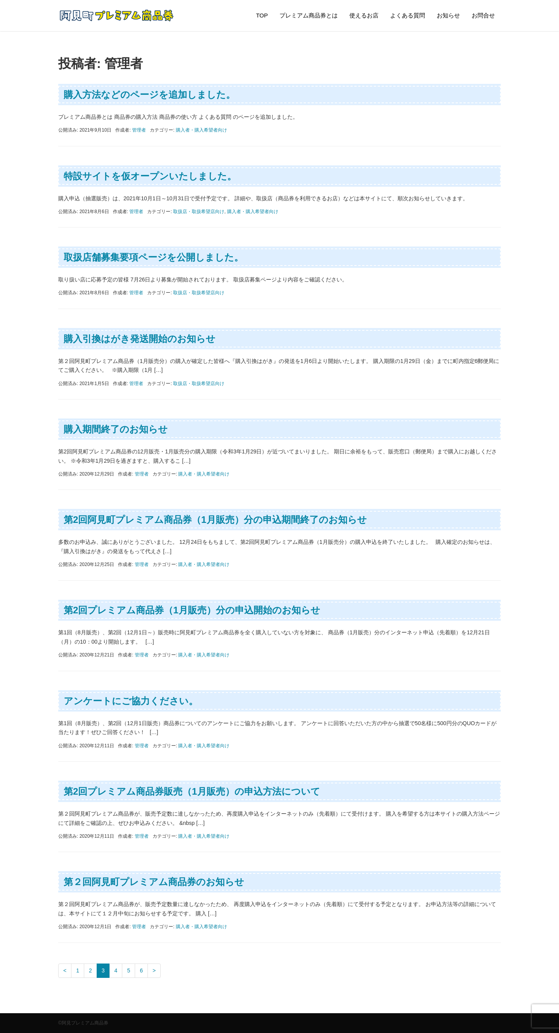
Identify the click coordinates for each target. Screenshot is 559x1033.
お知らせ (448, 15)
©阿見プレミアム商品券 (83, 1023)
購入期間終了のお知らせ (116, 429)
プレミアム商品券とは (309, 15)
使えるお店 (363, 15)
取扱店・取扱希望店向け (198, 211)
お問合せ (483, 15)
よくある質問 (407, 15)
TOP (262, 15)
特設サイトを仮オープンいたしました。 (150, 176)
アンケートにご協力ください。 (131, 701)
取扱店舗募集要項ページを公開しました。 (153, 257)
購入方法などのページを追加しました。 (149, 94)
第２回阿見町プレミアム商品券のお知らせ (154, 882)
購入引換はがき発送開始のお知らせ (139, 338)
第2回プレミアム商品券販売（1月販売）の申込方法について (192, 791)
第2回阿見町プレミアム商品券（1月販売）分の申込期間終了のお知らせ (215, 519)
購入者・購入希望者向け (201, 130)
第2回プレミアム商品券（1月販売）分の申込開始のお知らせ (192, 610)
